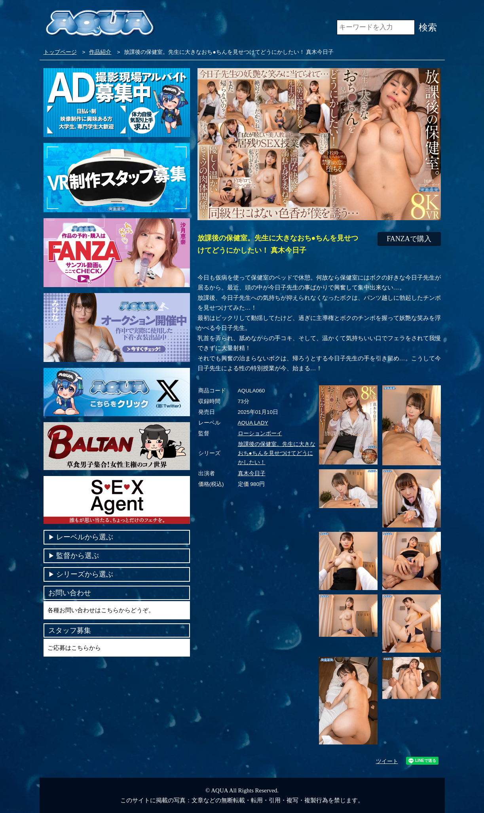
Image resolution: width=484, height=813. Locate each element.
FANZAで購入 (409, 239)
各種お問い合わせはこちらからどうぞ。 (100, 610)
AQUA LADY (253, 423)
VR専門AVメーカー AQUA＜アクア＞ (100, 23)
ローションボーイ (260, 433)
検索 (428, 27)
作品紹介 (100, 52)
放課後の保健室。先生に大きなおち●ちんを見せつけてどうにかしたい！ (276, 453)
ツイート (387, 761)
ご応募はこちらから (74, 647)
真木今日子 (252, 473)
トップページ (60, 52)
